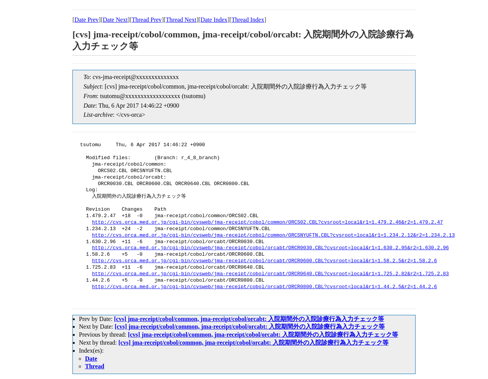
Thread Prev (147, 19)
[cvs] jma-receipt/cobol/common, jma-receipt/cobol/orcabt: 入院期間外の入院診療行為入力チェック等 (249, 319)
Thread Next (181, 19)
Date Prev (86, 19)
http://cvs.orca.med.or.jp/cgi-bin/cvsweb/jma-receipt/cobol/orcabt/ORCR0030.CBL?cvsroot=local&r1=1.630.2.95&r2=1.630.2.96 (270, 248)
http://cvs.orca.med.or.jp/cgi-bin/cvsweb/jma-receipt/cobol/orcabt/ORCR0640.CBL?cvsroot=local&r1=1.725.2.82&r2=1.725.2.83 (270, 274)
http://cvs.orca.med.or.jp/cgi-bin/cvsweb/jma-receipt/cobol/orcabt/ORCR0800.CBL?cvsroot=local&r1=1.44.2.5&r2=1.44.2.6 (264, 287)
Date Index (214, 19)
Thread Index (247, 19)
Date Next (115, 19)
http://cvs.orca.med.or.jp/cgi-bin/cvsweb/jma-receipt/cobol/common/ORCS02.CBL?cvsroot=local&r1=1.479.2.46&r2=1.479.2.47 (267, 222)
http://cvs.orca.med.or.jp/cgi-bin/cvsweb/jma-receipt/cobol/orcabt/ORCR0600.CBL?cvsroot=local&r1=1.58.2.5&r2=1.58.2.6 (264, 261)
